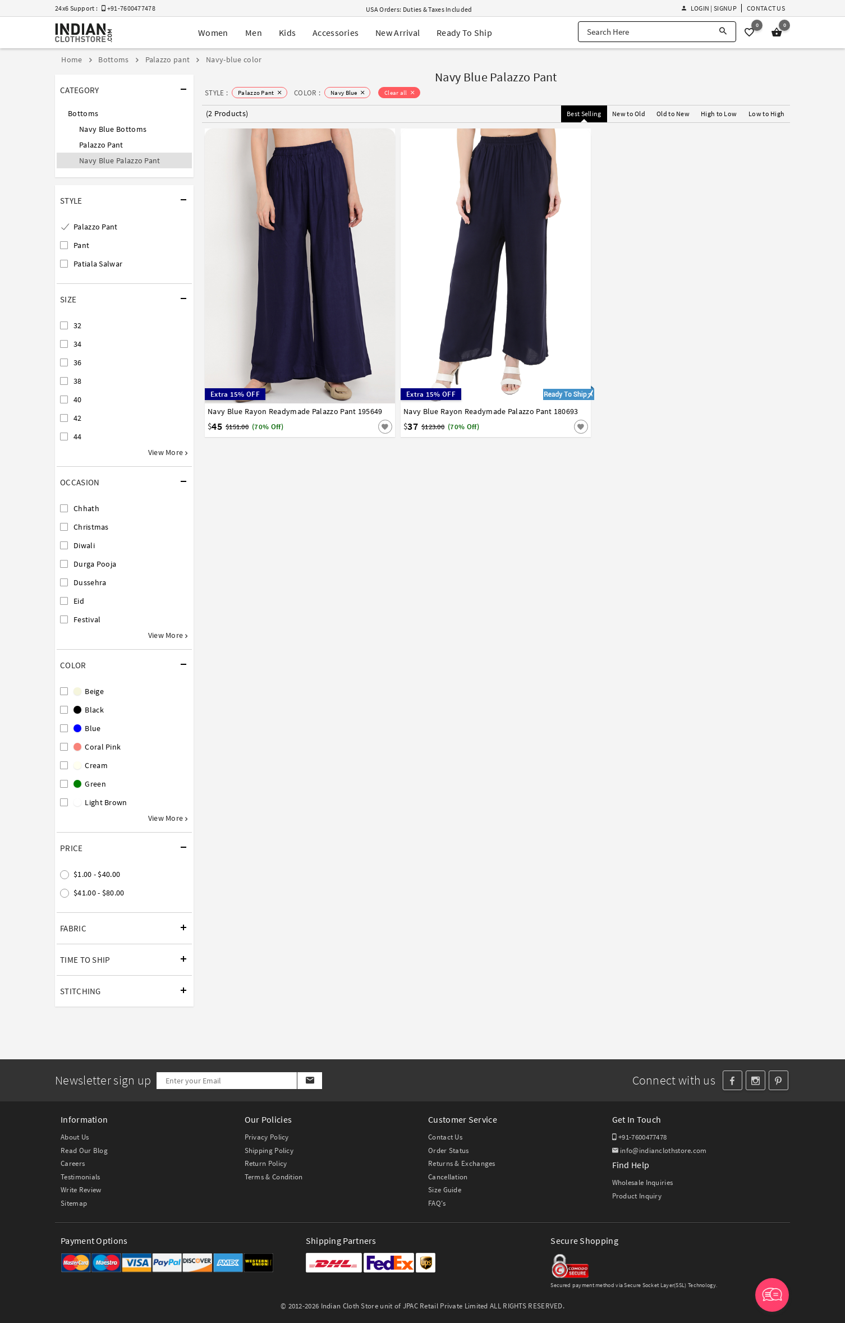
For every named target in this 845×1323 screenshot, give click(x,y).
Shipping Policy (269, 1150)
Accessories (336, 32)
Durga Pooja (95, 564)
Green (90, 784)
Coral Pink (97, 747)
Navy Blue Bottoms (112, 129)
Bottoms (83, 113)
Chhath (86, 508)
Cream (91, 765)
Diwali (84, 545)
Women (213, 32)
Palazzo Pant (101, 145)
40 (78, 399)
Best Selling (584, 113)
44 (78, 436)
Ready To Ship (464, 32)
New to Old (628, 113)
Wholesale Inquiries (642, 1182)
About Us (75, 1137)
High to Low (719, 113)
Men (253, 32)
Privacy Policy (267, 1137)
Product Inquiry (637, 1196)
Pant (81, 245)
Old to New (673, 113)
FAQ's (437, 1203)
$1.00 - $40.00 (97, 874)
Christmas (91, 527)
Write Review (81, 1190)
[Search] (723, 32)
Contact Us (766, 8)
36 (78, 362)
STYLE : (216, 93)
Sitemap (74, 1203)
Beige (89, 691)
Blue (87, 728)
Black (89, 710)
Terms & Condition (274, 1177)
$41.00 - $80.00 (99, 893)
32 (78, 325)
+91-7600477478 (639, 1137)
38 (78, 381)
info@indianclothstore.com (659, 1150)
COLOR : (307, 93)
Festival (87, 619)
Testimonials (80, 1177)
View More (167, 452)
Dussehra (90, 582)
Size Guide (444, 1190)
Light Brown (100, 802)
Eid (79, 601)
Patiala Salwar (98, 264)
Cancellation (448, 1177)
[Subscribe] (309, 1080)
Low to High (766, 113)
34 (78, 344)
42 (78, 418)
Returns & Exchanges (461, 1163)
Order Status (448, 1150)
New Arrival (397, 32)
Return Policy (266, 1163)
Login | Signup (709, 8)
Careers (73, 1163)
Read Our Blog (84, 1150)
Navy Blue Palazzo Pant (119, 160)
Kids (287, 32)
